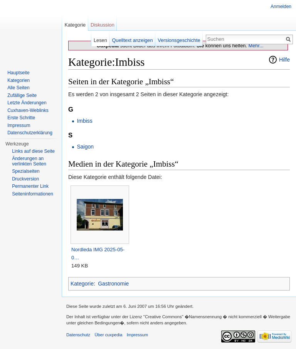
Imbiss (84, 121)
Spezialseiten (25, 171)
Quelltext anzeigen (132, 40)
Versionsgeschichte (179, 40)
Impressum (18, 125)
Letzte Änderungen (26, 102)
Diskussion (102, 25)
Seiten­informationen (32, 194)
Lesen (100, 40)
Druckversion (25, 179)
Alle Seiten (18, 87)
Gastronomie (113, 284)
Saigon (85, 147)
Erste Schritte (21, 117)
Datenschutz (78, 334)
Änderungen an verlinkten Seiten (29, 161)
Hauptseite (18, 72)
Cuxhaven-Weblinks (28, 110)
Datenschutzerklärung (29, 132)
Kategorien (18, 80)
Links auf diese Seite (33, 151)
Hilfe (284, 60)
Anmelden (281, 6)
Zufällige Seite (22, 95)
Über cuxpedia (108, 334)
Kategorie (82, 284)
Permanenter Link (30, 186)
